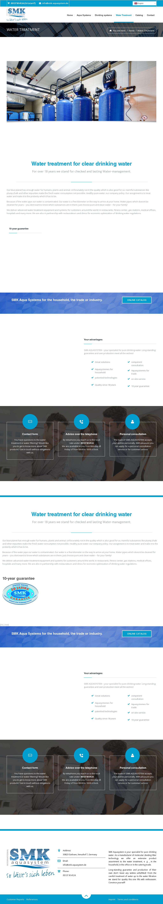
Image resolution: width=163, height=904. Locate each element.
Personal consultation (133, 434)
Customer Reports (15, 899)
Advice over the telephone (81, 434)
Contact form (30, 434)
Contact (150, 16)
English (138, 3)
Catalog (139, 16)
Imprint (112, 899)
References (32, 899)
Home (70, 16)
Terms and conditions (127, 899)
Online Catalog (136, 299)
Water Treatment (123, 16)
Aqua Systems (84, 16)
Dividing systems (103, 16)
